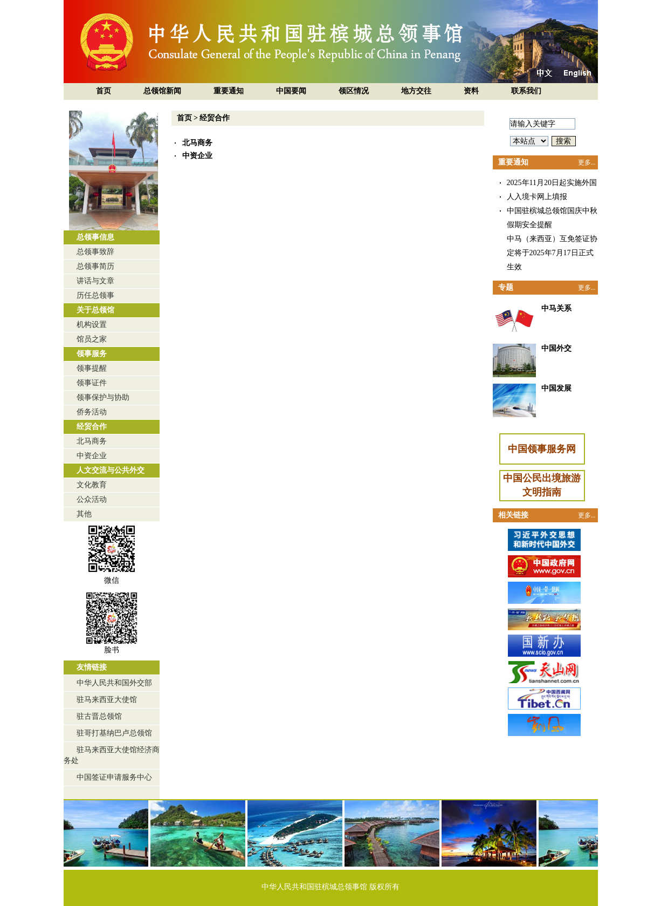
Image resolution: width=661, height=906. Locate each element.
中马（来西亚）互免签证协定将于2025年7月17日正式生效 (552, 253)
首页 (103, 91)
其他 (84, 514)
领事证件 (92, 383)
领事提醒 (92, 368)
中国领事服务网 (542, 449)
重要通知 (229, 91)
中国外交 (556, 348)
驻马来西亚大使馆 (107, 700)
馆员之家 (92, 339)
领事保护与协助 (103, 397)
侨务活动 (92, 412)
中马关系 (556, 308)
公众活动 (92, 499)
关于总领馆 (95, 310)
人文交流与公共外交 (110, 470)
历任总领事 (95, 295)
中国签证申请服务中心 (114, 777)
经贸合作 (92, 427)
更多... (587, 162)
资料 (471, 91)
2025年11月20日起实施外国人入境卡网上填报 (552, 190)
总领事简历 (95, 266)
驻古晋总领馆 (99, 716)
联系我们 (526, 91)
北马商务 (92, 441)
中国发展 (556, 388)
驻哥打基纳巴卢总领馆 (114, 733)
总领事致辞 (95, 252)
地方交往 (416, 91)
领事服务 (92, 354)
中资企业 (92, 456)
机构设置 (92, 325)
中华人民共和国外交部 (114, 683)
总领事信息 (95, 237)
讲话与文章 (95, 281)
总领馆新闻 (162, 91)
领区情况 (354, 91)
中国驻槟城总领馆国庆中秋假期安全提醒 (552, 218)
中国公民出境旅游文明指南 (542, 485)
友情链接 (92, 667)
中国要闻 (291, 91)
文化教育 (92, 485)
